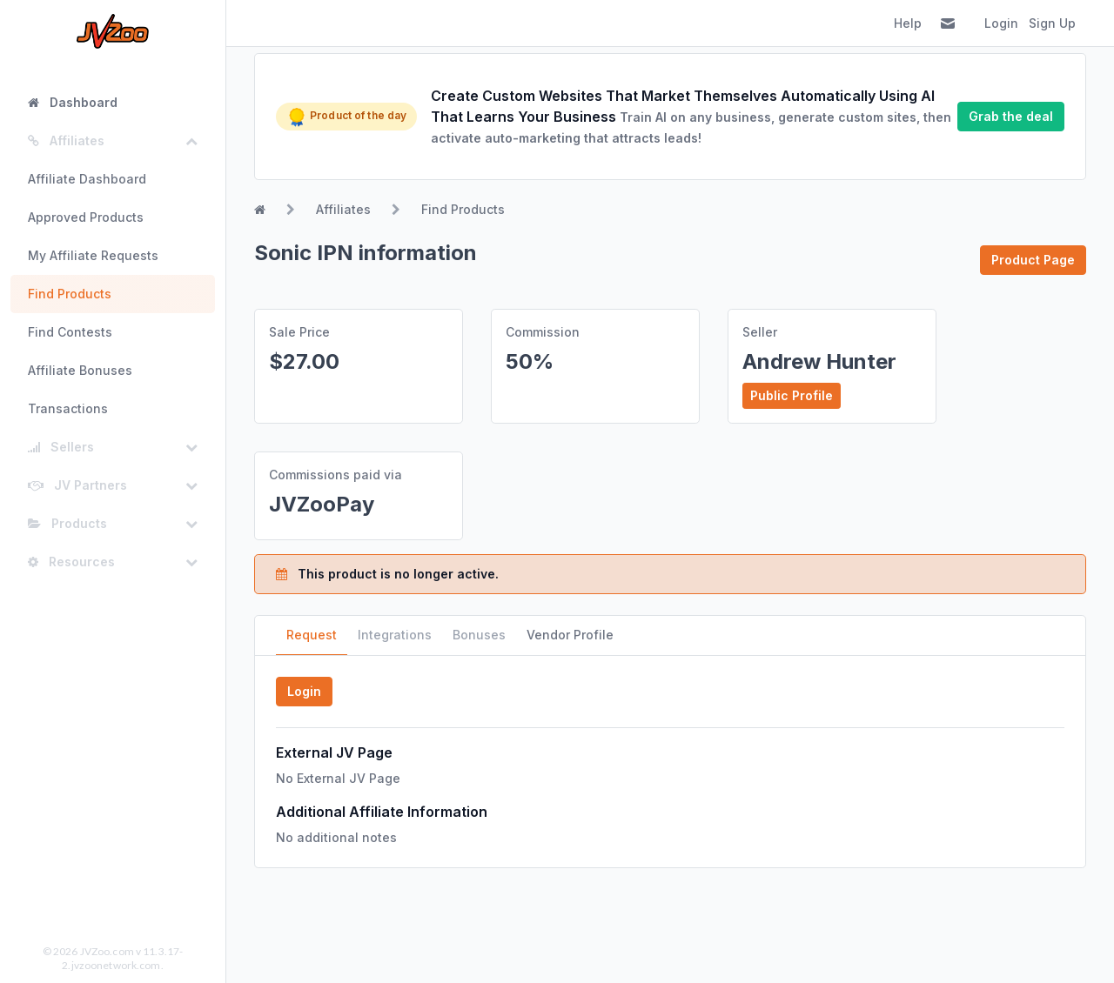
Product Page (1033, 259)
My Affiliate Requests (93, 255)
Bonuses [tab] (479, 634)
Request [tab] (311, 634)
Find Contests (70, 331)
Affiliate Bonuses (80, 370)
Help (908, 23)
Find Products (69, 293)
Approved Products (86, 217)
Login (1001, 23)
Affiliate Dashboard (87, 178)
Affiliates (343, 209)
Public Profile (791, 395)
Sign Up (1052, 23)
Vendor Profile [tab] (570, 634)
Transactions (68, 408)
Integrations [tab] (395, 634)
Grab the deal (1011, 116)
